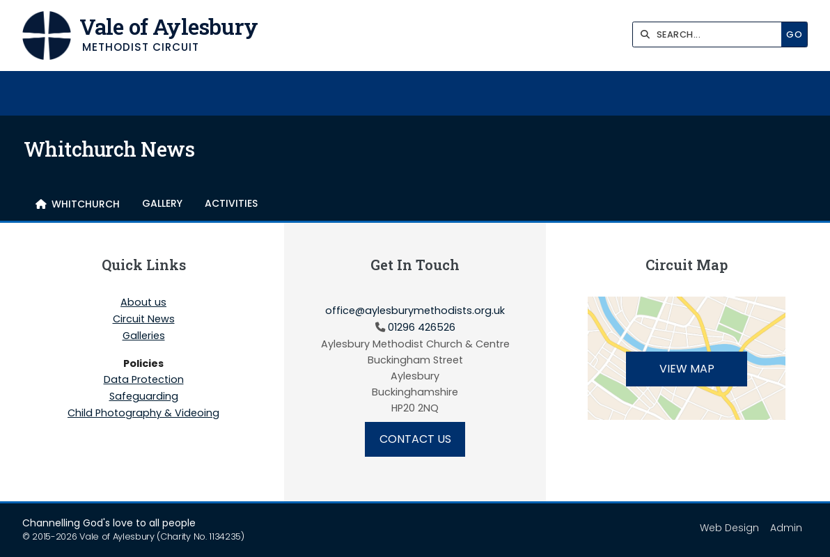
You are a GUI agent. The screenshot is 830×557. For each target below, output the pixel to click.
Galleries (144, 336)
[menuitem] (77, 204)
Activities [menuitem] (231, 203)
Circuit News (144, 319)
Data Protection (144, 380)
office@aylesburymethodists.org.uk (415, 310)
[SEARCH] (710, 34)
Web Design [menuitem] (729, 528)
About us (143, 303)
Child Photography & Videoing (143, 412)
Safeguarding (143, 397)
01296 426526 (421, 327)
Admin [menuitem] (786, 528)
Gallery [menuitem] (162, 203)
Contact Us (415, 439)
